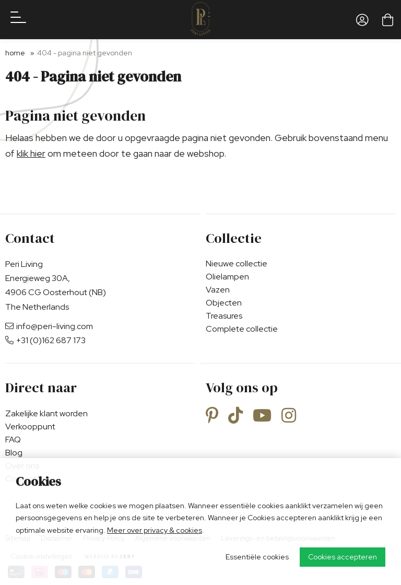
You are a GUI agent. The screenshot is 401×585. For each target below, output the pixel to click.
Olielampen (227, 276)
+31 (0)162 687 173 (45, 340)
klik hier (31, 153)
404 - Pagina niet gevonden (84, 52)
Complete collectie (242, 328)
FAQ (13, 439)
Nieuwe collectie (236, 263)
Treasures (224, 315)
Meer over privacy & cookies (154, 530)
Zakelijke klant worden (46, 413)
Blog (13, 452)
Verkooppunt (30, 426)
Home (15, 52)
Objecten (224, 302)
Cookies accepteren (342, 556)
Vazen (218, 289)
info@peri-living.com (49, 326)
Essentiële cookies (257, 556)
